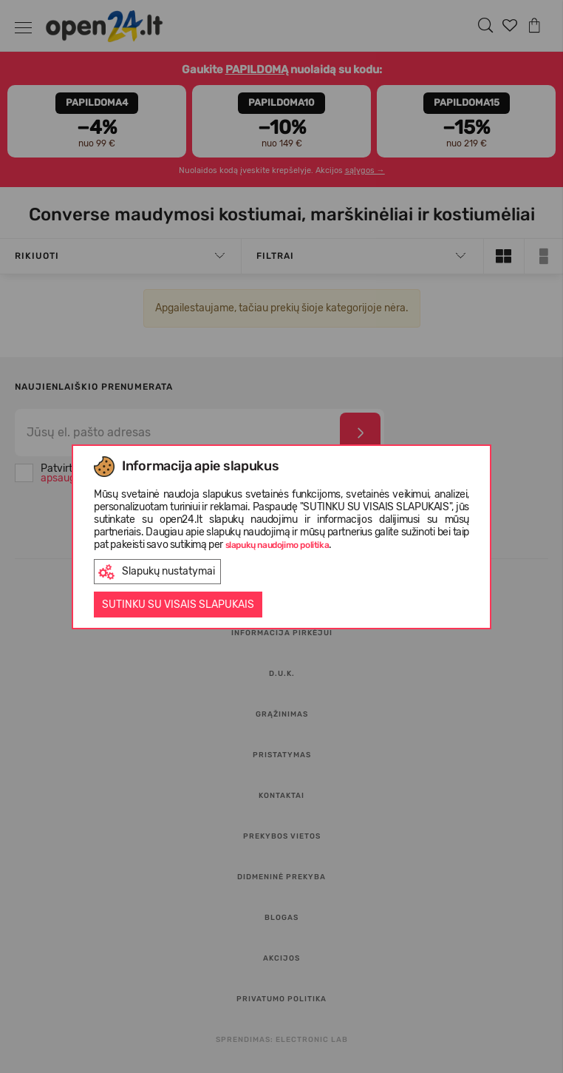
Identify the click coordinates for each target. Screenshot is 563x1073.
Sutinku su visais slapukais (178, 604)
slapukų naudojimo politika (277, 545)
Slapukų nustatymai (156, 572)
